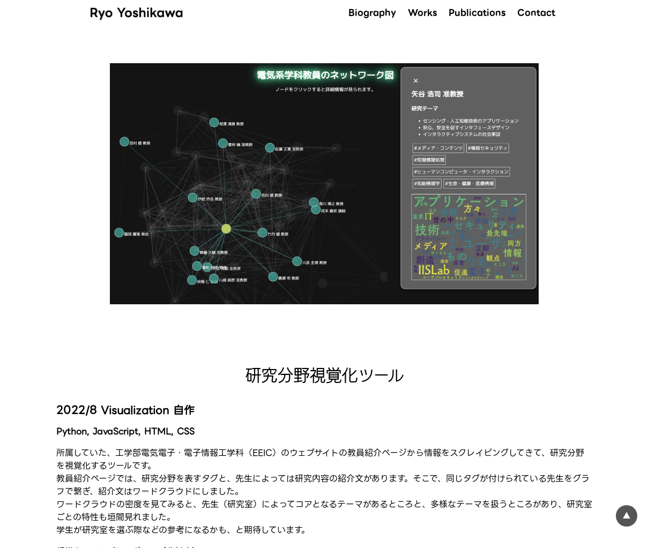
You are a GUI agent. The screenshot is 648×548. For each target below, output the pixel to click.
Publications (477, 12)
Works (422, 12)
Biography (372, 12)
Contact (536, 12)
